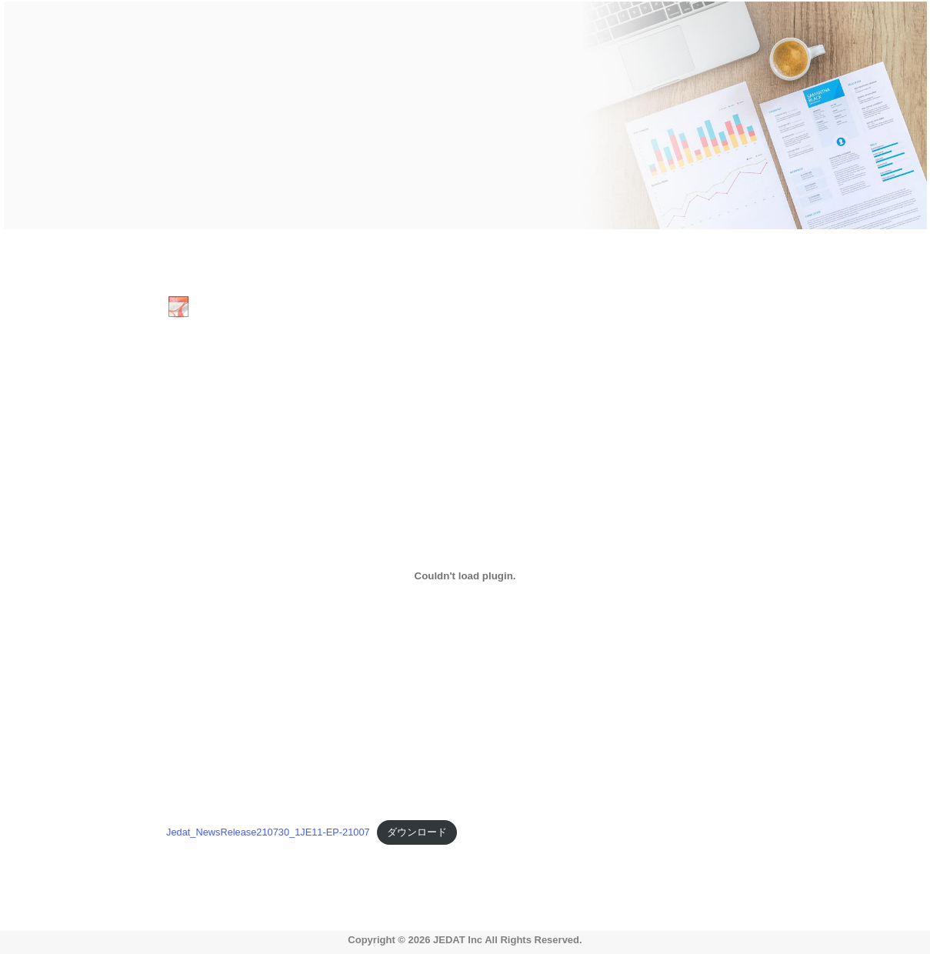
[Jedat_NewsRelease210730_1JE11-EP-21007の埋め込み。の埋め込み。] (465, 575)
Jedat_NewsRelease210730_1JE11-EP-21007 (268, 832)
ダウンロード (417, 832)
